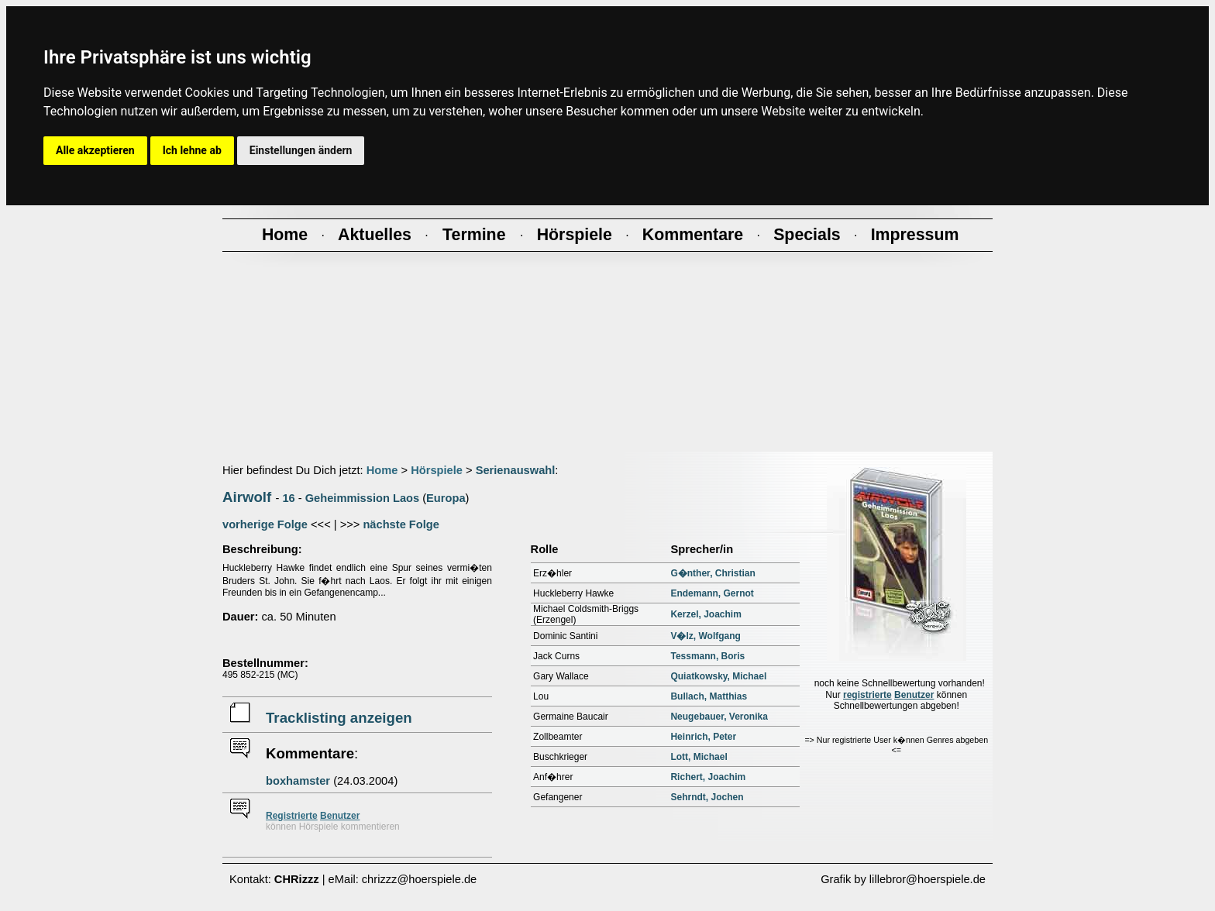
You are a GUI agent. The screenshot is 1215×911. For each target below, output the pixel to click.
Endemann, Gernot (711, 593)
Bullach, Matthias (708, 696)
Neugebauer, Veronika (718, 716)
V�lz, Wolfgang (705, 636)
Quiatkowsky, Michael (718, 676)
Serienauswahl (516, 470)
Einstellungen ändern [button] (301, 150)
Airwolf (246, 497)
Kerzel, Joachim (705, 614)
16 (288, 498)
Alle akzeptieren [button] (95, 150)
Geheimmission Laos (362, 498)
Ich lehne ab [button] (192, 150)
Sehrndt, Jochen (706, 797)
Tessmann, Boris (707, 656)
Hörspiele (437, 470)
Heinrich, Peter (703, 736)
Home (382, 470)
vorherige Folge (265, 524)
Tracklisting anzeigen (339, 718)
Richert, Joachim (707, 777)
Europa (446, 498)
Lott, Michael (698, 756)
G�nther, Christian (712, 573)
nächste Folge (401, 524)
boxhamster (298, 781)
